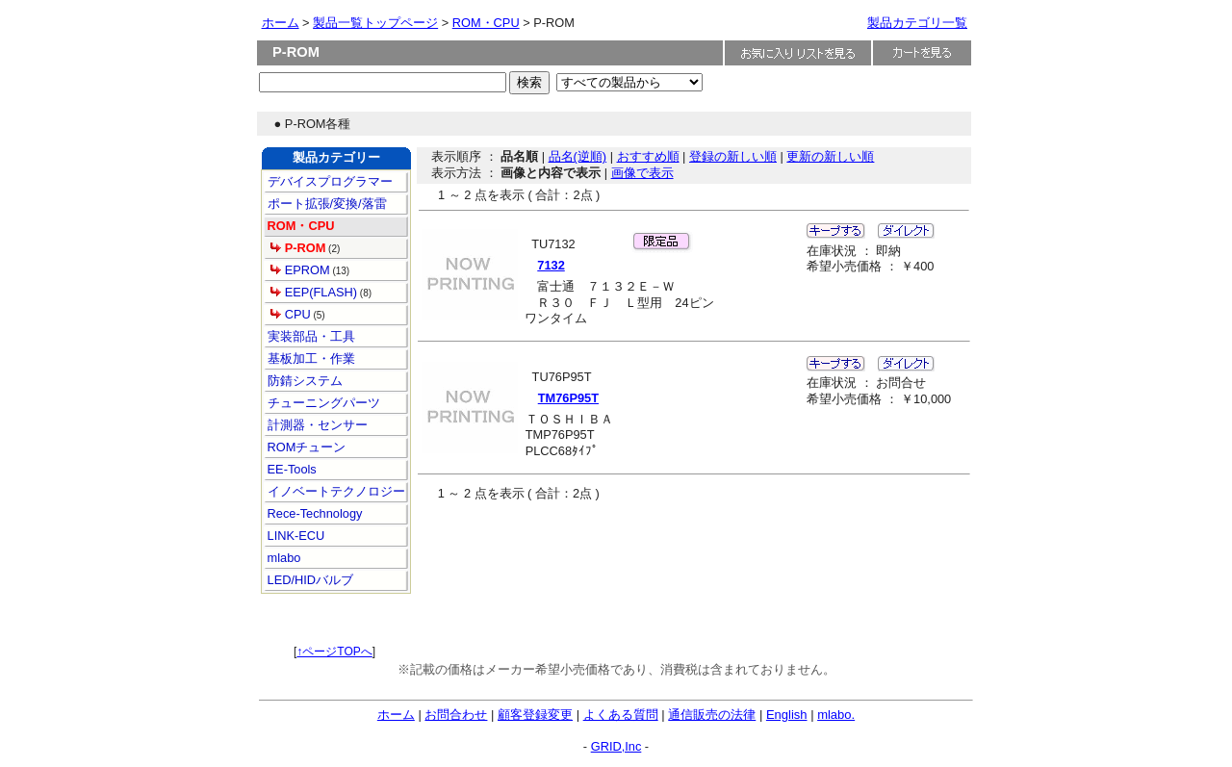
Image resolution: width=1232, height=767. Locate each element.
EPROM (299, 270)
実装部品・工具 (309, 336)
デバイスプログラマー (328, 181)
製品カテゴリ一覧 (917, 22)
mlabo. (836, 714)
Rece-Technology (313, 513)
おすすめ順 (648, 156)
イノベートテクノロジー (334, 491)
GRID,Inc (616, 746)
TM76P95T (568, 398)
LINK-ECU (294, 535)
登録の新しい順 (733, 156)
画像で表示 (642, 173)
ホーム (280, 22)
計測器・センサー (316, 425)
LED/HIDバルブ (308, 580)
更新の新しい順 (830, 156)
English (787, 714)
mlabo (282, 557)
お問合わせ (455, 714)
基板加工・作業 (309, 358)
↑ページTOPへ (334, 651)
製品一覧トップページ (375, 22)
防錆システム (303, 380)
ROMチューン (305, 447)
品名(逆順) (578, 156)
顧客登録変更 (535, 714)
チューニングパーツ (322, 403)
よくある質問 (620, 714)
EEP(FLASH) (313, 292)
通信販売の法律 (712, 714)
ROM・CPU (486, 22)
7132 (550, 265)
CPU (290, 314)
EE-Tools (290, 469)
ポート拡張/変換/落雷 (325, 203)
